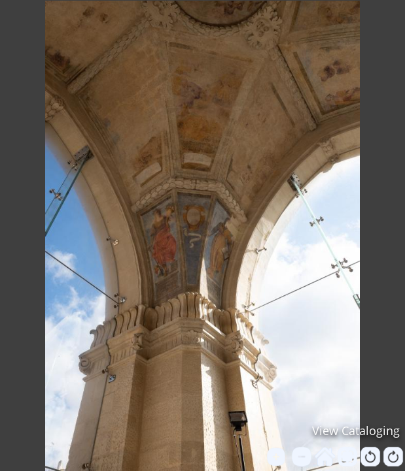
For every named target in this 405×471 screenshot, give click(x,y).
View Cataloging (356, 430)
